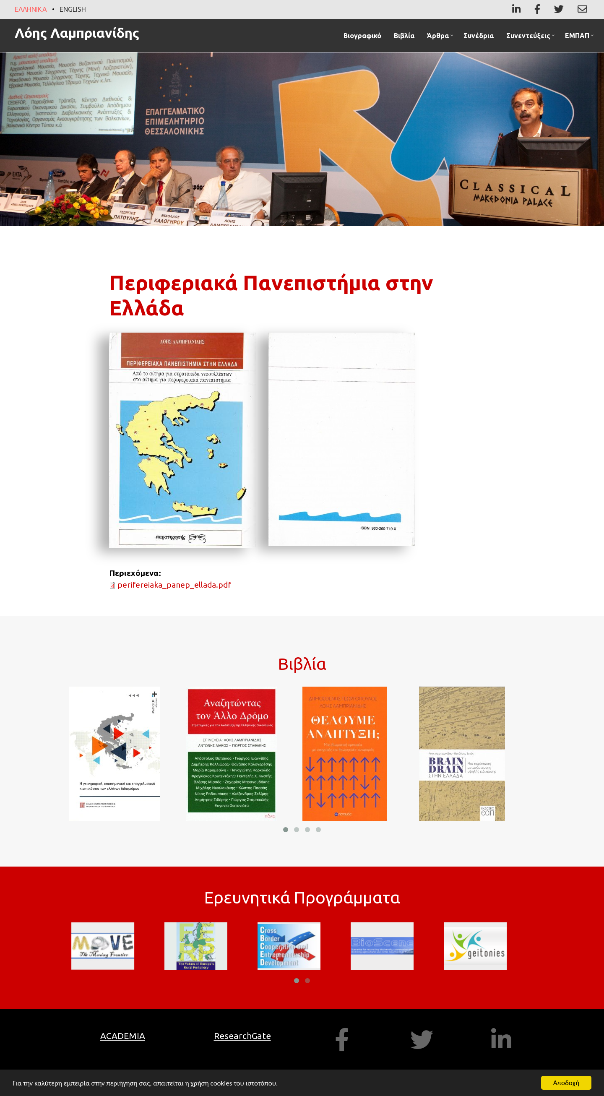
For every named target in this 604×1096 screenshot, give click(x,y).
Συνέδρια (478, 35)
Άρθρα (441, 37)
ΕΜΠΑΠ (580, 37)
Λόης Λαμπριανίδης (77, 32)
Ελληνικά (31, 9)
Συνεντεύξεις (531, 37)
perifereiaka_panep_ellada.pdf (174, 584)
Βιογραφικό (362, 35)
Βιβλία (404, 35)
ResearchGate (242, 1036)
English (73, 9)
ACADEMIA (122, 1036)
